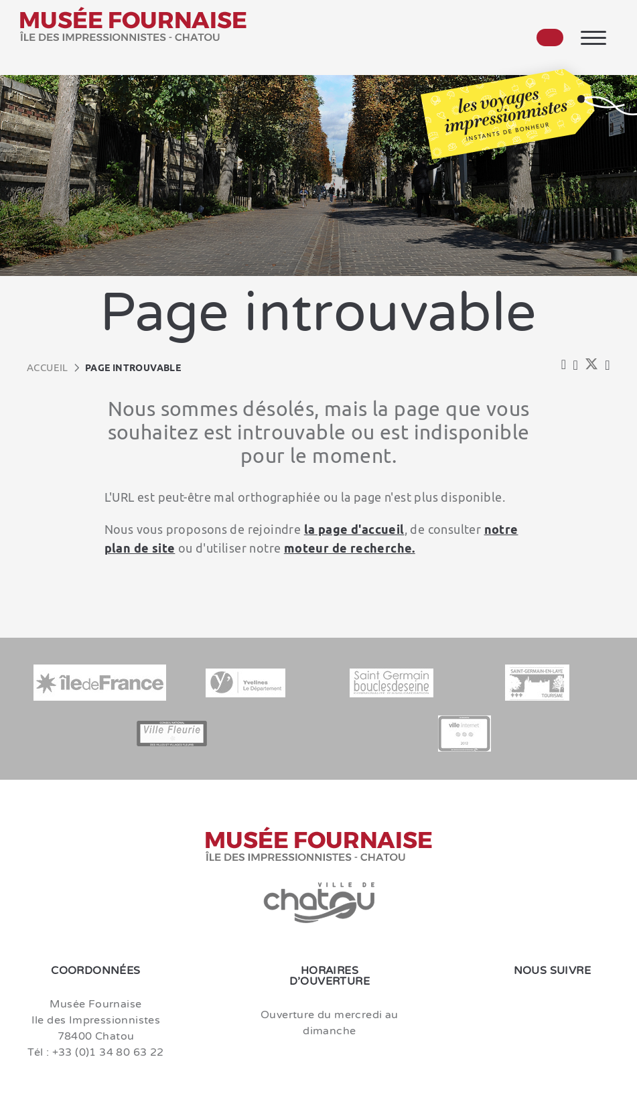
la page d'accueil (354, 529)
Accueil (47, 367)
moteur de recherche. (349, 548)
